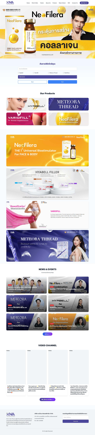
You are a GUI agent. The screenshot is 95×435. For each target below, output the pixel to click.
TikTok (8, 350)
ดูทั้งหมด (11, 258)
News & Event (62, 3)
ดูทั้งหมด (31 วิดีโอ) (47, 399)
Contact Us (75, 3)
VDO (69, 3)
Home (28, 3)
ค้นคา (32, 82)
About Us (48, 3)
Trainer (42, 3)
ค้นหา (62, 82)
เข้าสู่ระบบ (84, 3)
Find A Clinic (35, 3)
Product (55, 3)
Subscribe (75, 421)
